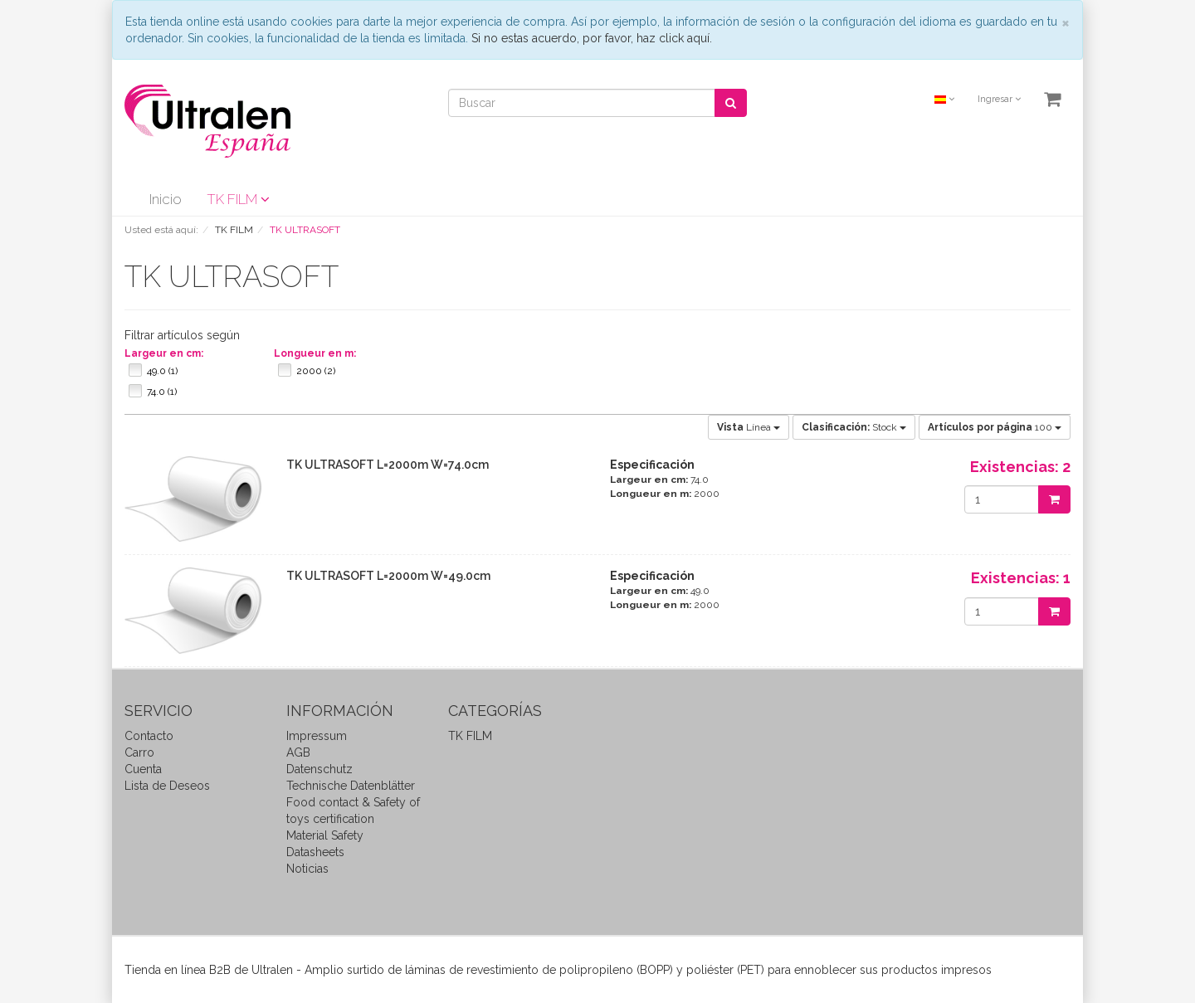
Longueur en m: (315, 353)
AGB (298, 752)
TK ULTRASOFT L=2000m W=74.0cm (387, 464)
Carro (139, 752)
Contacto (148, 736)
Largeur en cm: (163, 353)
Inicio (165, 199)
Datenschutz (319, 769)
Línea (748, 427)
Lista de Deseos (167, 785)
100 (994, 427)
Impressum (316, 736)
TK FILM (238, 199)
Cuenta (143, 769)
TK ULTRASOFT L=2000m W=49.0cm (388, 575)
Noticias (307, 868)
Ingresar (999, 99)
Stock (854, 427)
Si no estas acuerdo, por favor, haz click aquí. (591, 38)
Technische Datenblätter (350, 785)
